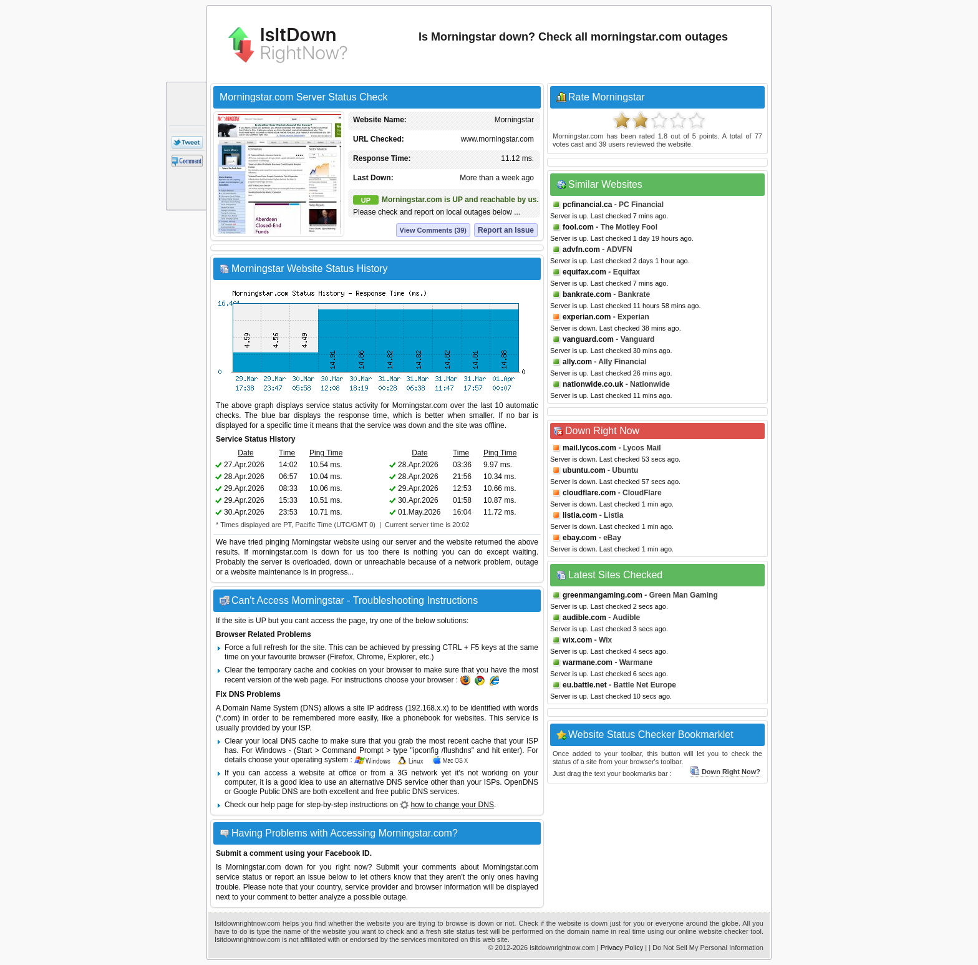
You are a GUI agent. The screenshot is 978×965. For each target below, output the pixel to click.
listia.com (580, 515)
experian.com (587, 317)
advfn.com (581, 249)
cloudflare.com (589, 492)
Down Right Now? (725, 771)
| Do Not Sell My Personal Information (706, 947)
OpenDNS (521, 782)
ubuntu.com (584, 470)
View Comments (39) (433, 230)
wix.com (577, 640)
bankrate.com (587, 294)
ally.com (577, 361)
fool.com (578, 227)
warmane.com (587, 662)
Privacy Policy (622, 947)
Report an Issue (506, 230)
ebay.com (579, 537)
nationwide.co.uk (593, 384)
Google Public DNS (265, 791)
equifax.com (584, 272)
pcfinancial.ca (587, 204)
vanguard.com (588, 339)
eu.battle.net (585, 685)
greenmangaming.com (602, 595)
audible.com (584, 617)
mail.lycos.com (589, 448)
